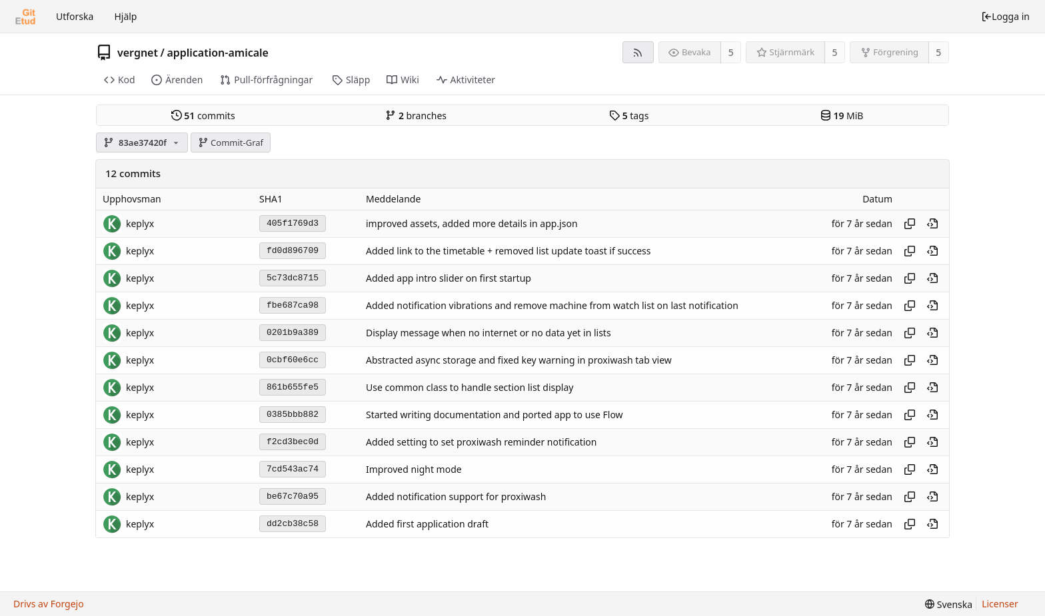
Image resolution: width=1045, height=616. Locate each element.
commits (203, 115)
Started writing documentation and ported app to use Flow (494, 414)
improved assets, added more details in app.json (472, 223)
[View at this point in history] (932, 224)
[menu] (948, 604)
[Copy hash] (910, 224)
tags (628, 115)
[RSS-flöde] (638, 52)
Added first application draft (427, 523)
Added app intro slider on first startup (448, 278)
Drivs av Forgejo (48, 603)
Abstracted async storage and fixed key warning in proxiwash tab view (519, 360)
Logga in (1005, 16)
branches (416, 115)
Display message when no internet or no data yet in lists (488, 332)
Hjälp (125, 16)
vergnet (137, 52)
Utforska (74, 16)
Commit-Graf (230, 143)
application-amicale (218, 52)
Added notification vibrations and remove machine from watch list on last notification (552, 305)
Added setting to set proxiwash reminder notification (481, 442)
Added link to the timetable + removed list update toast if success (508, 250)
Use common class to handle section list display (469, 387)
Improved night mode (414, 469)
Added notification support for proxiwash (456, 496)
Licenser (1000, 603)
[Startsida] (25, 17)
